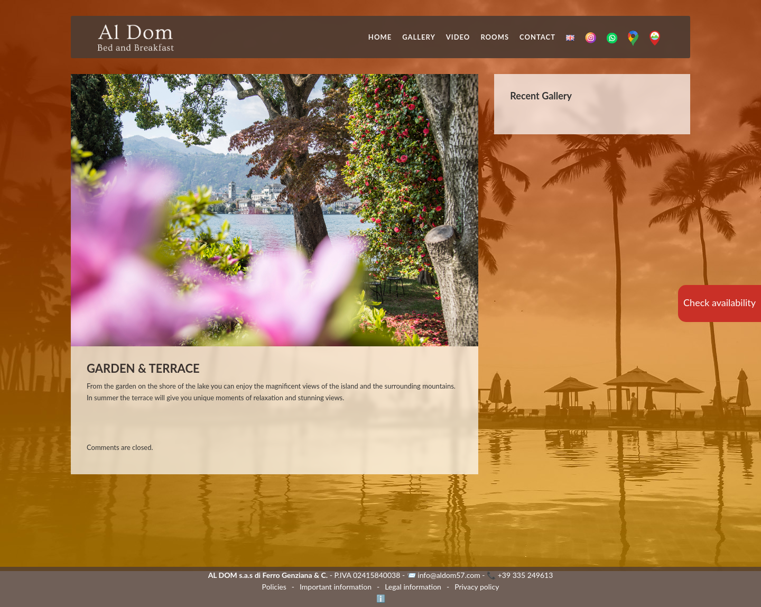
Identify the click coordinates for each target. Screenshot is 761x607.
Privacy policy (476, 586)
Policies (274, 586)
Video (458, 37)
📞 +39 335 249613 (520, 575)
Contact (537, 37)
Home (380, 37)
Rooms (494, 37)
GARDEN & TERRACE (143, 368)
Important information (336, 586)
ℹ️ (380, 598)
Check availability (719, 302)
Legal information (413, 586)
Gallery (418, 37)
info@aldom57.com (448, 575)
